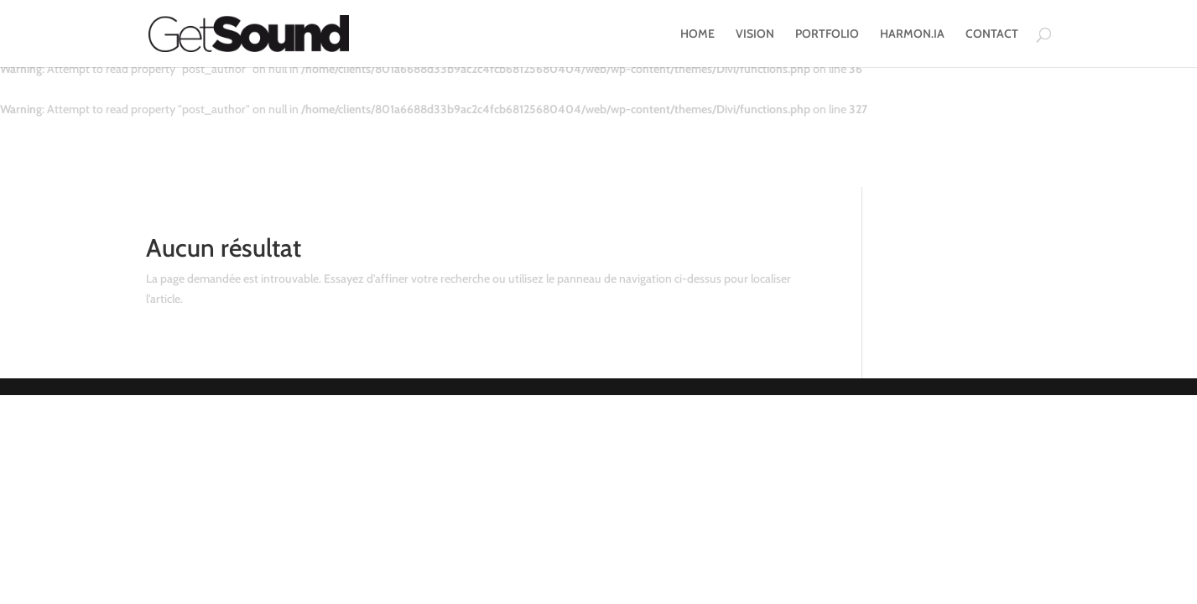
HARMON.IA (912, 34)
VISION (755, 34)
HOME (697, 34)
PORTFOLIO (827, 34)
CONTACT (991, 34)
